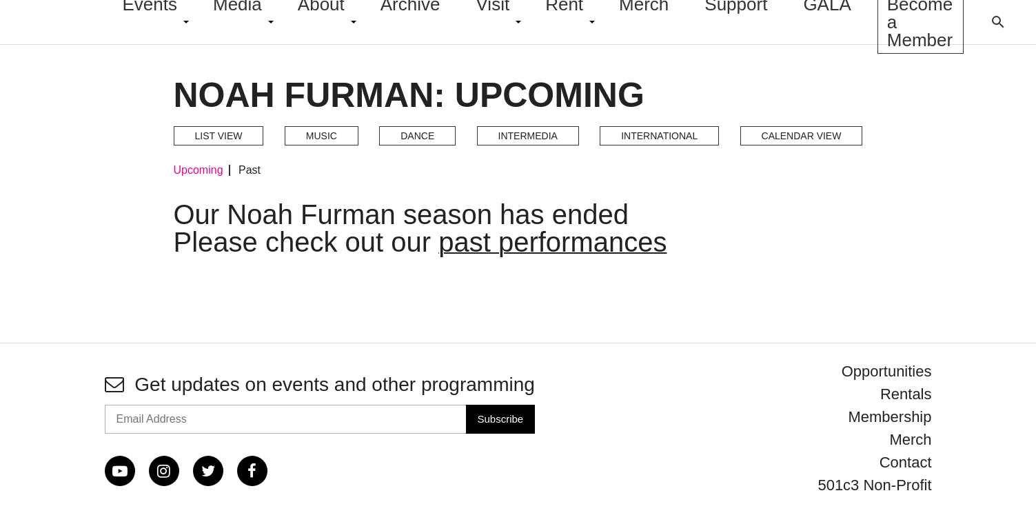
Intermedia (528, 135)
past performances (552, 242)
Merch (910, 439)
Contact (906, 462)
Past (249, 170)
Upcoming (198, 170)
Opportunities (887, 371)
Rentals (906, 394)
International (659, 135)
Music (321, 135)
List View (219, 135)
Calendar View (802, 135)
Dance (417, 135)
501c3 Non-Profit (874, 485)
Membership (889, 416)
